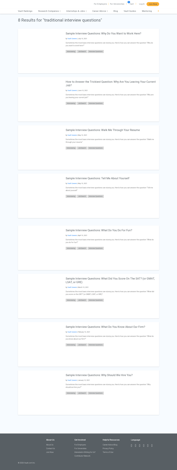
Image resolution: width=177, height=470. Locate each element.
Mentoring (147, 11)
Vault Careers (72, 38)
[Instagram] (145, 445)
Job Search (82, 51)
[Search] (158, 11)
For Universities (117, 4)
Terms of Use (108, 452)
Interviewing (71, 51)
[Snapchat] (153, 445)
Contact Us (50, 448)
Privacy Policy (108, 448)
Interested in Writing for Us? (84, 452)
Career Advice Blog (110, 445)
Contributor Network (82, 456)
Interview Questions (96, 51)
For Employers (100, 4)
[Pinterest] (149, 445)
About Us (49, 445)
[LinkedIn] (136, 445)
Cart (132, 4)
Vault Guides (130, 11)
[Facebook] (132, 445)
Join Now (153, 4)
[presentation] (40, 51)
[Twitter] (141, 445)
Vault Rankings (25, 11)
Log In (142, 4)
